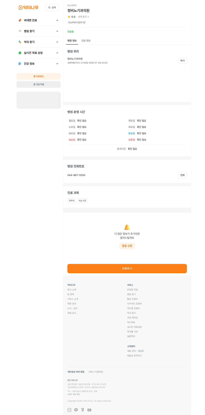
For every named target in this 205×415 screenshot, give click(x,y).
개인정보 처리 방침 (75, 371)
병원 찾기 (131, 294)
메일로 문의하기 (134, 355)
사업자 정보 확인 (105, 388)
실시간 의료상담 (134, 327)
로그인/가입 (38, 84)
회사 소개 (71, 289)
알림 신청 (127, 245)
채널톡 (141, 351)
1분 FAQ (131, 322)
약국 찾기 (131, 313)
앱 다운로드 (38, 76)
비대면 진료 (132, 289)
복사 (182, 60)
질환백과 (131, 336)
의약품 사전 (132, 331)
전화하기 (127, 268)
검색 (52, 7)
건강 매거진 (132, 317)
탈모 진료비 (132, 299)
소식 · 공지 (72, 308)
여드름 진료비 (133, 308)
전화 (182, 175)
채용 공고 (71, 313)
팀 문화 (70, 294)
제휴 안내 (71, 303)
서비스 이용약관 (95, 371)
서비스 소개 (72, 299)
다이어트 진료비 (134, 303)
